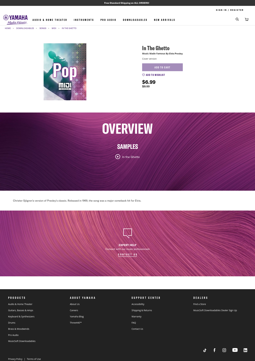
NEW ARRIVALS (164, 20)
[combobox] (235, 19)
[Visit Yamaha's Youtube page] (238, 352)
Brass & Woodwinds (18, 328)
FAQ (134, 322)
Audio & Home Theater (50, 20)
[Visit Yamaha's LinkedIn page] (248, 351)
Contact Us (137, 328)
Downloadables (135, 20)
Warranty (136, 316)
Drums (11, 322)
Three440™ (76, 322)
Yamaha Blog (77, 316)
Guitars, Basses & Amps (20, 310)
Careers (74, 310)
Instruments (84, 20)
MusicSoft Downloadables (21, 341)
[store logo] (15, 20)
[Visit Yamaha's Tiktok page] (208, 351)
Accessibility (138, 304)
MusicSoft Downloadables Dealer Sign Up (215, 310)
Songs (43, 28)
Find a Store (199, 304)
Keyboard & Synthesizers (21, 316)
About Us (75, 304)
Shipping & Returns (142, 310)
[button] (246, 19)
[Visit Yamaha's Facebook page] (217, 351)
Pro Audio (108, 20)
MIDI (54, 28)
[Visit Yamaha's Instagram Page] (227, 351)
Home (8, 28)
